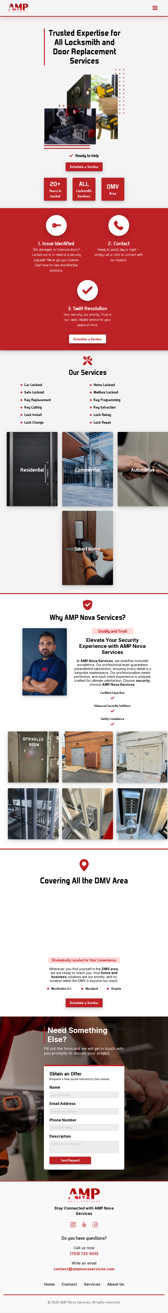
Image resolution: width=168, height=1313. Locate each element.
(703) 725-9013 (84, 1255)
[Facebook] (95, 1226)
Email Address (62, 1103)
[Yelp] (84, 1226)
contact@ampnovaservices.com (84, 1270)
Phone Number (62, 1120)
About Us (115, 1285)
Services (92, 1285)
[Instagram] (73, 1226)
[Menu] (155, 8)
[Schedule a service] (84, 166)
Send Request (70, 1160)
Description (60, 1136)
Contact (69, 1285)
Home (49, 1285)
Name (54, 1087)
